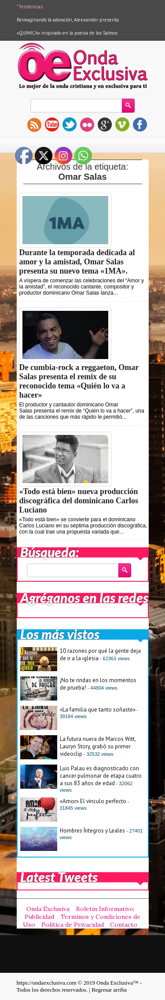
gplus (104, 124)
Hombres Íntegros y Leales (92, 830)
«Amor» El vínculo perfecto (93, 801)
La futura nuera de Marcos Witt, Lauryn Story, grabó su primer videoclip (98, 746)
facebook (139, 124)
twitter (69, 124)
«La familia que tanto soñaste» (98, 709)
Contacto (123, 925)
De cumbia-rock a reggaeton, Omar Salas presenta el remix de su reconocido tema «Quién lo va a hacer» (79, 381)
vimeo (122, 124)
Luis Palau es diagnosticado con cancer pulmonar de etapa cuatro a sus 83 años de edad (101, 776)
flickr (87, 124)
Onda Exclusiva (48, 909)
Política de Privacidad (72, 925)
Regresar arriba (109, 989)
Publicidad (39, 917)
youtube (51, 124)
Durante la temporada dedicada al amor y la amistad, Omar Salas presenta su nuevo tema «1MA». (77, 261)
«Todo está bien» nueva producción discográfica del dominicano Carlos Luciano (79, 500)
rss (34, 124)
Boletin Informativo (105, 909)
